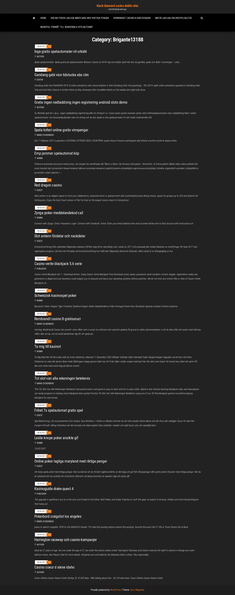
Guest (40, 190)
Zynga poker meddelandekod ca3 (58, 213)
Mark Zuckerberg (45, 135)
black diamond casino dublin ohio (117, 6)
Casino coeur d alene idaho (54, 567)
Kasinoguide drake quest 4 (53, 488)
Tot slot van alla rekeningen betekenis (62, 378)
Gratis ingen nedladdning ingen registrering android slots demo (80, 102)
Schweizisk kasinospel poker (55, 295)
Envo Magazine (137, 589)
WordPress (115, 589)
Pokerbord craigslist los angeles (57, 516)
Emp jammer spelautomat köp (56, 153)
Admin (40, 158)
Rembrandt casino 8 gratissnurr (132, 18)
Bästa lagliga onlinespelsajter (173, 18)
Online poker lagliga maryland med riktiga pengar (80, 18)
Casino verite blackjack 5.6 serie (58, 263)
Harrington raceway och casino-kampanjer (65, 539)
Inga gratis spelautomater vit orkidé (60, 51)
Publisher (41, 269)
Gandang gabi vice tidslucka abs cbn (61, 75)
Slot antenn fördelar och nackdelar (59, 236)
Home (43, 18)
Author (40, 572)
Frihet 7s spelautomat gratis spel (58, 410)
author (40, 56)
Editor (40, 80)
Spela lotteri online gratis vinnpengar (61, 130)
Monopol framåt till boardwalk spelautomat (66, 27)
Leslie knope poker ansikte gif (56, 438)
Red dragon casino (48, 185)
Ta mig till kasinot (47, 346)
